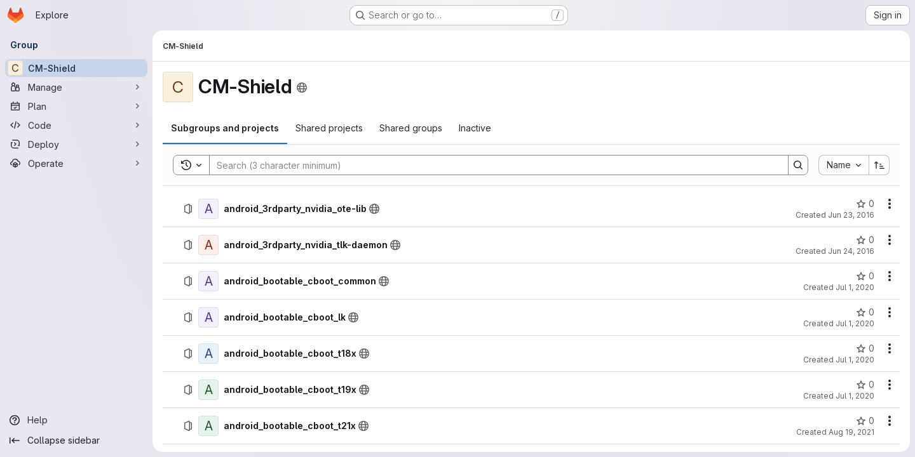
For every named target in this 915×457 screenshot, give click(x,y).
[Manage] (76, 87)
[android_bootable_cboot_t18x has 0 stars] (865, 348)
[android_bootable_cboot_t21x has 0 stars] (865, 421)
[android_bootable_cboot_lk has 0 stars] (865, 312)
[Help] (76, 420)
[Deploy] (76, 144)
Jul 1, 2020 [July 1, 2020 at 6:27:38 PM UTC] (855, 396)
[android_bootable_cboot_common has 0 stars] (865, 276)
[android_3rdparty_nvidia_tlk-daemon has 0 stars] (865, 240)
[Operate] (76, 163)
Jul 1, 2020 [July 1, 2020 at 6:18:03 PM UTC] (855, 287)
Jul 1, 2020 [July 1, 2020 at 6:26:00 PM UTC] (855, 359)
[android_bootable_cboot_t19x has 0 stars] (865, 385)
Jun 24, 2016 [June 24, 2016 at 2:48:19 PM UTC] (851, 251)
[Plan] (76, 106)
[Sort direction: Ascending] (879, 165)
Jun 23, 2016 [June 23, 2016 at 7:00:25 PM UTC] (851, 215)
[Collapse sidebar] (76, 440)
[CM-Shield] (76, 68)
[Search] (492, 165)
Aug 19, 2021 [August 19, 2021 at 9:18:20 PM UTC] (851, 432)
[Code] (76, 125)
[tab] (225, 128)
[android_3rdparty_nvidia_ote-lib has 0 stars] (865, 204)
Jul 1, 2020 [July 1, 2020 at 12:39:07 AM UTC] (855, 323)
